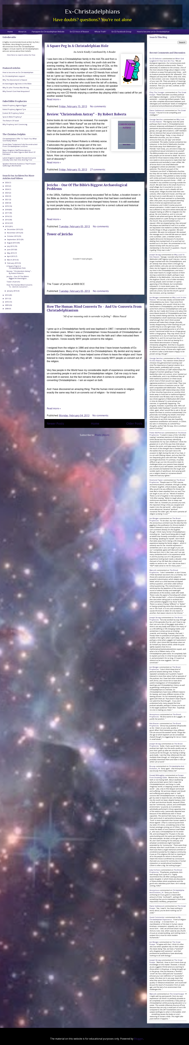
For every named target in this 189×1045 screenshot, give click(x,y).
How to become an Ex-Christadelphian (153, 31)
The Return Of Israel (11, 120)
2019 (7, 206)
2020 (7, 203)
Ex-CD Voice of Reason (79, 31)
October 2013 (12, 236)
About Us (22, 31)
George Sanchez (156, 119)
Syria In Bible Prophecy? (12, 117)
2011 (7, 298)
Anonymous (154, 714)
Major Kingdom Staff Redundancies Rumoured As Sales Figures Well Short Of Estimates (19, 152)
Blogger (138, 1038)
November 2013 (13, 233)
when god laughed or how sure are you (167, 59)
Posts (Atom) (102, 435)
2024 (7, 189)
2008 (7, 308)
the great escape (177, 994)
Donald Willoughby (157, 775)
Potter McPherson (157, 433)
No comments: (98, 106)
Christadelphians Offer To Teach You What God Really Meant (20, 139)
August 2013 (12, 243)
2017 (7, 213)
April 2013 (11, 256)
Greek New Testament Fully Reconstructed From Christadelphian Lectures (20, 145)
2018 (7, 209)
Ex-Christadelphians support (14, 76)
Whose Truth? (100, 31)
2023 (7, 193)
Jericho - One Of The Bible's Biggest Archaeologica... (18, 277)
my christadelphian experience (165, 918)
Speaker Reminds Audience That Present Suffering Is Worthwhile (19, 165)
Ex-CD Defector (156, 58)
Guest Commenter (157, 917)
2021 (7, 199)
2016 (7, 216)
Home (10, 31)
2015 (7, 219)
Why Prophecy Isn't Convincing (15, 124)
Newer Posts (55, 423)
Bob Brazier (154, 723)
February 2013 (13, 263)
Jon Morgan (154, 297)
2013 (7, 226)
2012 (7, 295)
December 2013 (13, 229)
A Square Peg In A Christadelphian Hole (77, 46)
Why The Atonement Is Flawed (15, 80)
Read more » (54, 99)
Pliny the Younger (157, 92)
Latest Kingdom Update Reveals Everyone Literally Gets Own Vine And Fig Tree (19, 159)
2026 (7, 182)
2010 (7, 302)
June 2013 (11, 249)
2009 (7, 305)
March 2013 (12, 260)
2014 (7, 223)
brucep (152, 766)
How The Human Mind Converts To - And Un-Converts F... (19, 286)
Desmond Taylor (156, 480)
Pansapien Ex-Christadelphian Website (48, 31)
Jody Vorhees (155, 870)
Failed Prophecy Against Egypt (15, 105)
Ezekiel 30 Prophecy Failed (13, 113)
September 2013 (14, 239)
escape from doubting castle (167, 776)
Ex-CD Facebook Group (121, 31)
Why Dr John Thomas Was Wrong (16, 87)
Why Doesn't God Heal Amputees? (16, 91)
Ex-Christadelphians (92, 11)
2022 (7, 196)
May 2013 (11, 253)
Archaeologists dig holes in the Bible (17, 83)
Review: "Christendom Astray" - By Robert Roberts (86, 114)
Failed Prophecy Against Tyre (14, 109)
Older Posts (134, 423)
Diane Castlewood (157, 110)
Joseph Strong (155, 254)
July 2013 (10, 246)
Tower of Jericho (60, 234)
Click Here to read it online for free (21, 55)
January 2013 (12, 291)
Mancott (153, 570)
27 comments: (98, 169)
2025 (7, 186)
